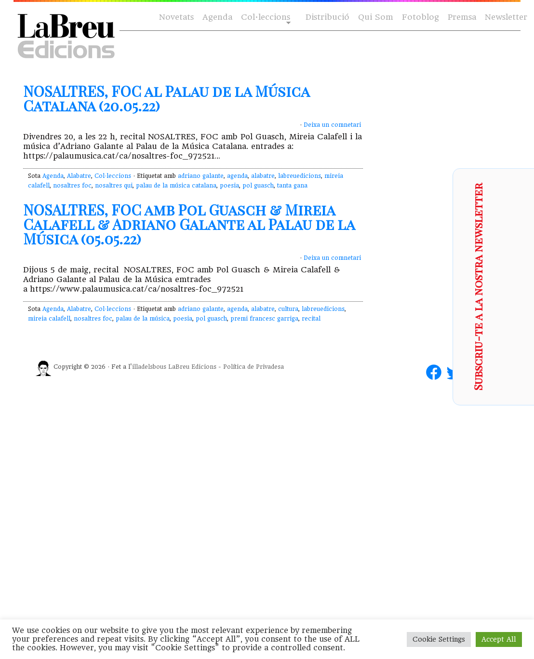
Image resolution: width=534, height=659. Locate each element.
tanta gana (292, 185)
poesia (229, 185)
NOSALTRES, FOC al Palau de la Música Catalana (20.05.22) (166, 98)
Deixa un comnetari (332, 124)
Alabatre (79, 176)
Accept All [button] (498, 639)
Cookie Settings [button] (439, 639)
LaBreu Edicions (192, 366)
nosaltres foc (72, 185)
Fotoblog (420, 17)
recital (311, 318)
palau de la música (143, 318)
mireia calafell (49, 318)
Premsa (462, 17)
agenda (237, 176)
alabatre (263, 176)
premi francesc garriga (264, 318)
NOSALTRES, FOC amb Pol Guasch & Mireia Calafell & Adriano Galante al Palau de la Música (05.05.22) (189, 224)
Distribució (327, 17)
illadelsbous (149, 366)
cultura (288, 309)
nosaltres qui (114, 185)
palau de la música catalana (176, 185)
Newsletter (506, 17)
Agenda (217, 17)
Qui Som (375, 17)
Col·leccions (265, 18)
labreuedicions (299, 176)
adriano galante (201, 176)
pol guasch (258, 185)
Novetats (176, 17)
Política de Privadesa (253, 366)
